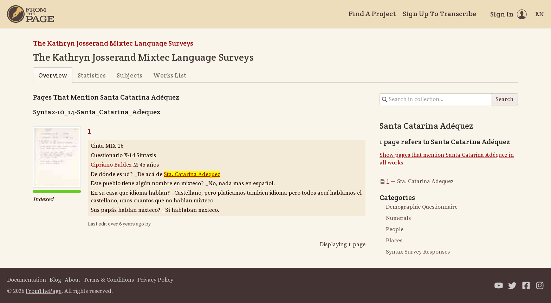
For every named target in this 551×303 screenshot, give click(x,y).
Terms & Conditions (109, 279)
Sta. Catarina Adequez (192, 174)
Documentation (26, 279)
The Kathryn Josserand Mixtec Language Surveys (113, 43)
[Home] (30, 14)
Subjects (129, 75)
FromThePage (43, 291)
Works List (169, 75)
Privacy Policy (155, 279)
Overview (52, 75)
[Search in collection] (436, 99)
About (72, 279)
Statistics (92, 75)
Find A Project (372, 13)
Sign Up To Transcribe (439, 13)
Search (504, 99)
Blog (55, 279)
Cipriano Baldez (111, 164)
